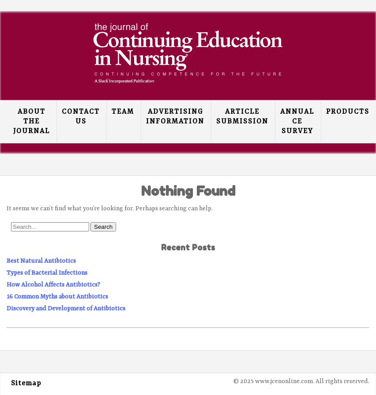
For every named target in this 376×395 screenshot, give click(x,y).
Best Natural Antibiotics (41, 261)
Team (123, 112)
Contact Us (81, 117)
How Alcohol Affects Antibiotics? (53, 284)
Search (103, 227)
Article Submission (242, 117)
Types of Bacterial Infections (47, 272)
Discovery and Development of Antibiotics (66, 308)
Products (347, 112)
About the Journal (31, 121)
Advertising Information (175, 117)
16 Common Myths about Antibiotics (57, 296)
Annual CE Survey (297, 121)
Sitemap (26, 384)
